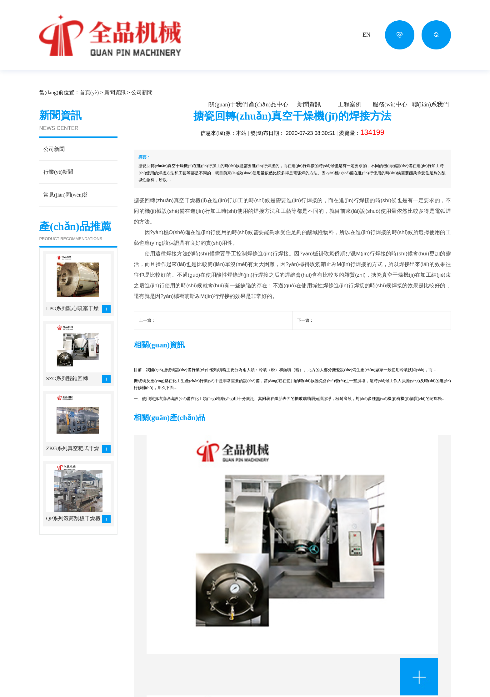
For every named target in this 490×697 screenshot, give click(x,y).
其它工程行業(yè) (221, 670)
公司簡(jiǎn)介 (53, 634)
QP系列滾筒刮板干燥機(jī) (73, 535)
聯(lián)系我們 (430, 104)
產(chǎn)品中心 (268, 104)
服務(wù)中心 (390, 104)
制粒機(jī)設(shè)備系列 (178, 652)
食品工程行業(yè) (221, 661)
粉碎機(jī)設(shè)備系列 (129, 670)
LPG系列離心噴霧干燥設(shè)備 (72, 325)
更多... (160, 679)
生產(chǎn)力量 (54, 670)
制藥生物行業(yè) (221, 652)
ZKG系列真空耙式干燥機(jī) (72, 465)
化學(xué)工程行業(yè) (226, 634)
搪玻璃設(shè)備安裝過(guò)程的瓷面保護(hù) (353, 337)
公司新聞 (141, 109)
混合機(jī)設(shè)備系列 (178, 661)
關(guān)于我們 (228, 104)
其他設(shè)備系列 (123, 679)
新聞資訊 (309, 104)
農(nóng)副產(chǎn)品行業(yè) (234, 643)
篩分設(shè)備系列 (173, 670)
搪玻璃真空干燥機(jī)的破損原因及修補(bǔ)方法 (198, 337)
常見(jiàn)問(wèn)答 (289, 652)
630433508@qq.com (370, 660)
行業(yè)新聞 (283, 643)
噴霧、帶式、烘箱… (175, 635)
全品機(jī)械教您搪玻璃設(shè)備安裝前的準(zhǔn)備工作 (401, 393)
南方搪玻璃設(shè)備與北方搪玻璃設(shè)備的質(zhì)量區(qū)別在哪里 (182, 393)
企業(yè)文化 (52, 643)
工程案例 (350, 104)
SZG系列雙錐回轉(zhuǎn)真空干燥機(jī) (71, 395)
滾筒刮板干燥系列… (175, 644)
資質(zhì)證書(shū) (57, 661)
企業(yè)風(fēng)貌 (58, 652)
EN (366, 34)
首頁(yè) (89, 109)
